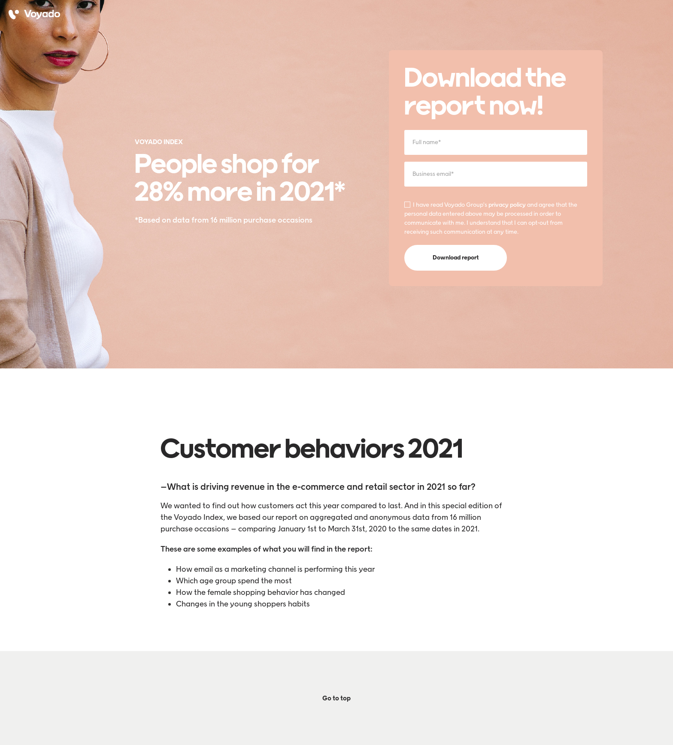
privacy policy (507, 204)
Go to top (336, 698)
